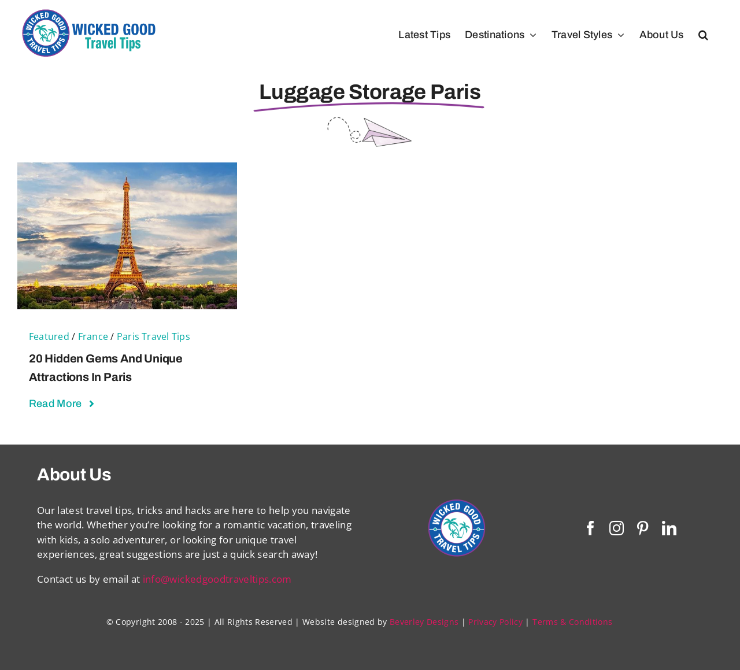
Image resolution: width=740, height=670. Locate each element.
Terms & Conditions (572, 621)
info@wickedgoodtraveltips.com (217, 579)
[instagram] (616, 528)
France (93, 336)
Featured (49, 336)
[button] (703, 34)
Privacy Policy (495, 621)
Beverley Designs (424, 621)
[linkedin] (669, 528)
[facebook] (590, 528)
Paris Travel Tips (153, 336)
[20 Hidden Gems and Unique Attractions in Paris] (127, 169)
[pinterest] (642, 528)
